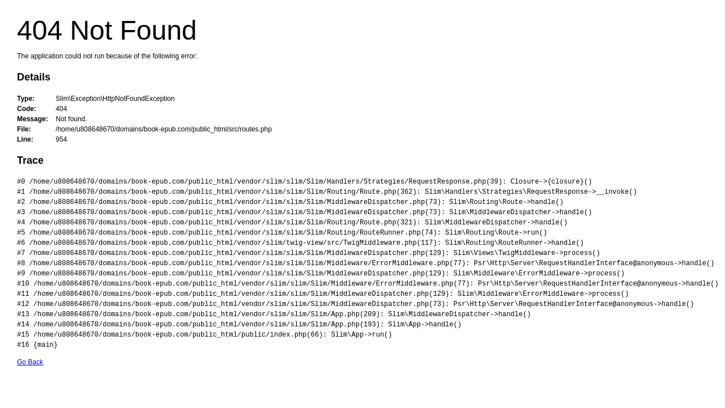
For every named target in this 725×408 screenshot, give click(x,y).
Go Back (30, 362)
